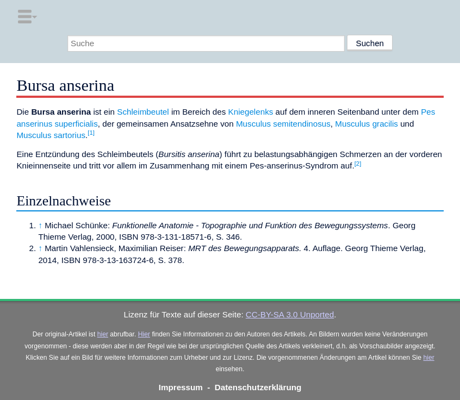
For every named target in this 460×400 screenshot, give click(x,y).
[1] (91, 132)
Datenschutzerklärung (258, 387)
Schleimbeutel (143, 111)
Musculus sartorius (50, 135)
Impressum (181, 387)
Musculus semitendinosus (283, 123)
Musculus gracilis (366, 123)
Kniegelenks (250, 111)
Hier (144, 334)
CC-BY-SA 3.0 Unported (290, 314)
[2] (358, 163)
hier (102, 334)
